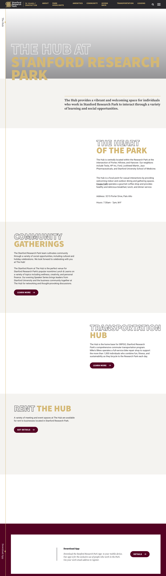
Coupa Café (102, 184)
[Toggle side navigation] (159, 4)
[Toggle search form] (153, 4)
